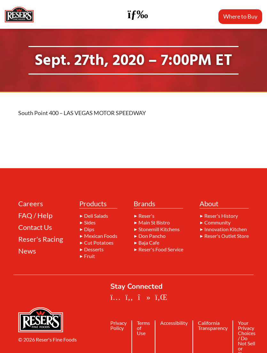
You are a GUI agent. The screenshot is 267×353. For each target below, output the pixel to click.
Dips (89, 229)
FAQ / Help (35, 215)
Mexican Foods (100, 236)
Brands (144, 204)
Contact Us (35, 227)
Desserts (94, 249)
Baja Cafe (148, 242)
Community (217, 222)
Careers (30, 203)
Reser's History (221, 215)
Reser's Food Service (160, 249)
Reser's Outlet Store (226, 236)
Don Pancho (152, 236)
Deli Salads (96, 215)
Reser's (146, 215)
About (209, 204)
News (27, 251)
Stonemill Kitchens (159, 229)
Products (93, 204)
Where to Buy (240, 16)
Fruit (89, 256)
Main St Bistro (154, 222)
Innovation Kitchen (225, 229)
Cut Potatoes (99, 242)
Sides (90, 222)
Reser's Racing (40, 239)
